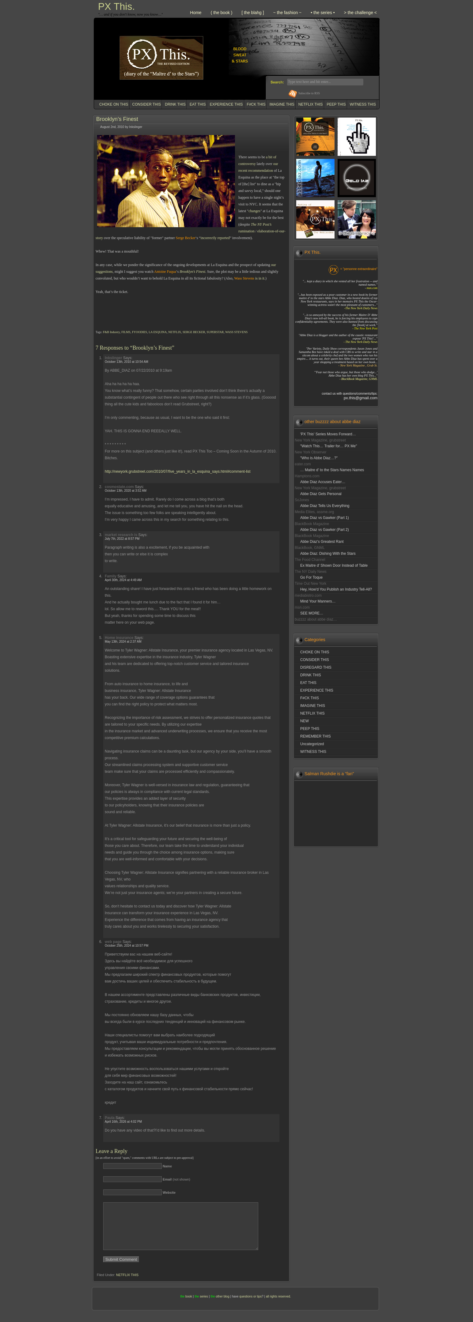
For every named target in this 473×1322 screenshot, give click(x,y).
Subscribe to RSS (309, 93)
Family (110, 576)
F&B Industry (111, 332)
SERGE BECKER (194, 332)
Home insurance (119, 638)
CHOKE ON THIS (113, 104)
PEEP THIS (336, 104)
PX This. (116, 6)
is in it (259, 278)
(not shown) (176, 1179)
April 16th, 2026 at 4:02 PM (123, 1121)
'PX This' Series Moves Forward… (328, 434)
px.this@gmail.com (360, 398)
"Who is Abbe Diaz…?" (319, 458)
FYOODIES (139, 332)
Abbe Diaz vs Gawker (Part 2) (324, 530)
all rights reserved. (278, 1305)
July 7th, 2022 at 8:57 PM (122, 538)
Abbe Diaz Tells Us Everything (325, 506)
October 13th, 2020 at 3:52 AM (125, 490)
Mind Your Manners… (317, 601)
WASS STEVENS (236, 332)
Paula (110, 1118)
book (188, 1305)
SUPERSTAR (215, 332)
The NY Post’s (261, 224)
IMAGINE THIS (282, 104)
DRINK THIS (175, 104)
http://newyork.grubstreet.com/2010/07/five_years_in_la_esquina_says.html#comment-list (178, 471)
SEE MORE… (311, 613)
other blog (222, 1305)
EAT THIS (198, 104)
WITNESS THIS (363, 104)
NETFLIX (174, 332)
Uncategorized (312, 744)
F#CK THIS (256, 104)
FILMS (125, 332)
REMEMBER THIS (315, 736)
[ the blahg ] (252, 12)
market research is (121, 535)
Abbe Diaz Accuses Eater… (322, 482)
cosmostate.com (119, 487)
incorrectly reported (215, 238)
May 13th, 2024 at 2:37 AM (123, 641)
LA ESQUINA (158, 332)
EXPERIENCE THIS (226, 104)
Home (195, 12)
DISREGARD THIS (315, 667)
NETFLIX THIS (310, 104)
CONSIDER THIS (146, 104)
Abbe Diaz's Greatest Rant (322, 541)
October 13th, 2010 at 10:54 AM (126, 361)
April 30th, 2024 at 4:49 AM (123, 580)
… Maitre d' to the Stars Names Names (332, 470)
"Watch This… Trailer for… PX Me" (328, 446)
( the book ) (222, 12)
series (204, 1305)
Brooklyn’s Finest (117, 119)
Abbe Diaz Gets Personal (321, 494)
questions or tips (250, 1305)
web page (113, 942)
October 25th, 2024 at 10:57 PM (126, 945)
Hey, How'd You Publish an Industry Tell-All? (336, 589)
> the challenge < (360, 12)
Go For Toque (311, 577)
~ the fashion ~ (287, 12)
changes (254, 211)
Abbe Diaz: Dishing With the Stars (328, 553)
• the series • (323, 12)
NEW (304, 721)
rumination (246, 231)
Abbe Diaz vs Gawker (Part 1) (324, 518)
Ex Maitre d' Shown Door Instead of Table (334, 565)
